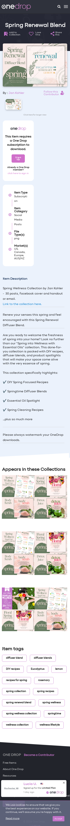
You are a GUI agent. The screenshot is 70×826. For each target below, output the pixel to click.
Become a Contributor (39, 755)
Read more (12, 818)
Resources (9, 776)
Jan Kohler (16, 93)
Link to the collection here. (22, 304)
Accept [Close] (59, 818)
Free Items (9, 763)
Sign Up (18, 158)
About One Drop (13, 769)
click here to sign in (18, 173)
